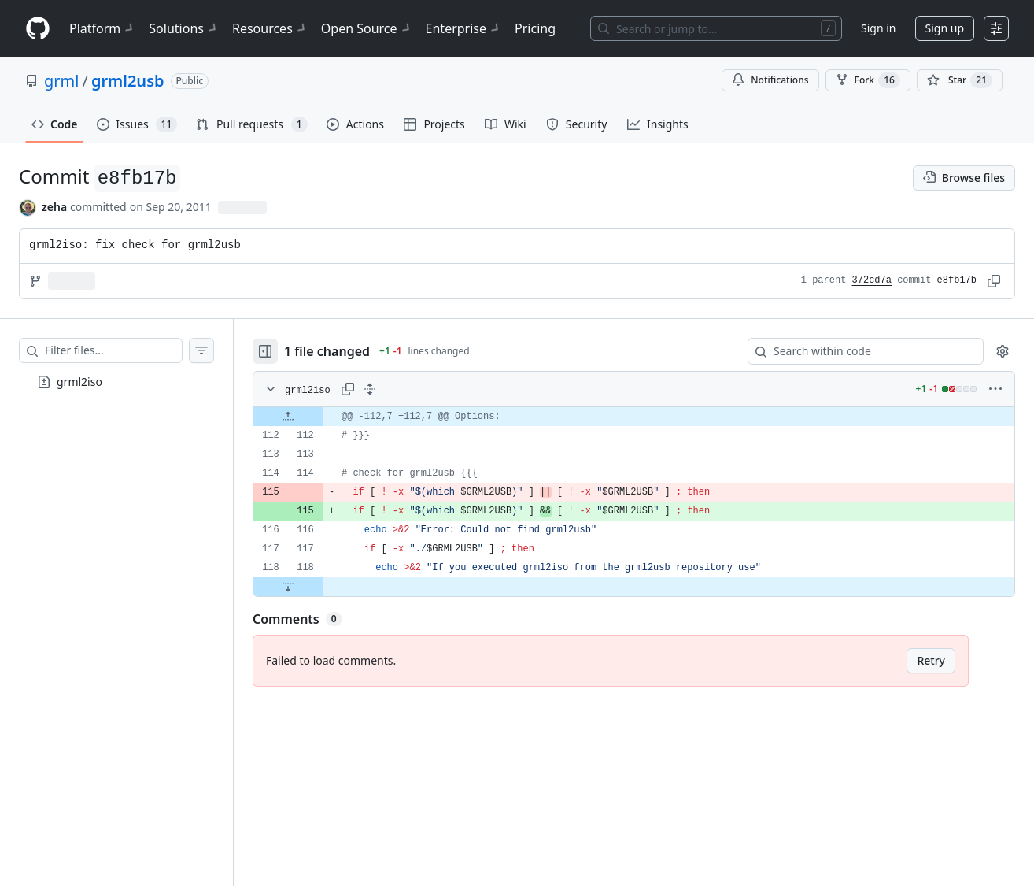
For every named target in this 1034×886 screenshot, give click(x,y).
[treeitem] (116, 382)
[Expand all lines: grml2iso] (370, 389)
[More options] (995, 389)
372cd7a (872, 280)
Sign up (944, 27)
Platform (102, 28)
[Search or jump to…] (716, 28)
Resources (270, 28)
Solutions (184, 28)
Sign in (878, 27)
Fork (868, 80)
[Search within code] (858, 351)
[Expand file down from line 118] (288, 586)
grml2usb (127, 80)
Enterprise (464, 28)
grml (61, 80)
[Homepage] (37, 29)
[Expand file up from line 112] (288, 416)
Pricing (535, 28)
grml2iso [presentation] (79, 380)
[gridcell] (633, 416)
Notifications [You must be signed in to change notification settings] (770, 80)
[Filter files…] (113, 350)
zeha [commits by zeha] (54, 206)
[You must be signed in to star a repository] (960, 80)
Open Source (367, 28)
